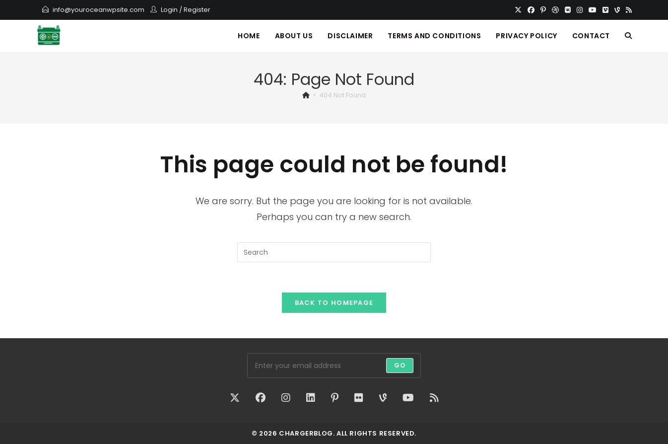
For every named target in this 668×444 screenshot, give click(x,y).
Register (197, 9)
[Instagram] (580, 10)
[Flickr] (358, 398)
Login (169, 9)
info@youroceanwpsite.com (98, 9)
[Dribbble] (555, 10)
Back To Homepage (334, 302)
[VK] (568, 10)
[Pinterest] (543, 10)
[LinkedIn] (310, 398)
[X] (518, 10)
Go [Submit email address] (399, 365)
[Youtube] (593, 10)
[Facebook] (531, 10)
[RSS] (627, 10)
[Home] (306, 95)
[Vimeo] (605, 10)
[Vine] (617, 10)
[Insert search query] (334, 252)
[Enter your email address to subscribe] (334, 365)
